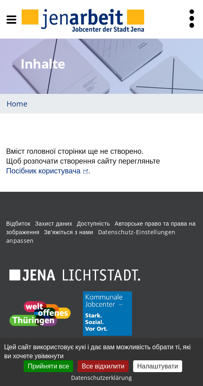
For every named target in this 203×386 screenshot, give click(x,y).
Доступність (93, 223)
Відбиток (18, 223)
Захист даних (53, 223)
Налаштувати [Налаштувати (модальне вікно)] (157, 366)
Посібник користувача (47, 170)
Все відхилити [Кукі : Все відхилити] (103, 366)
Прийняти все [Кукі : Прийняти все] (48, 366)
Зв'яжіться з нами (69, 232)
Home (17, 104)
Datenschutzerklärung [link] (101, 378)
